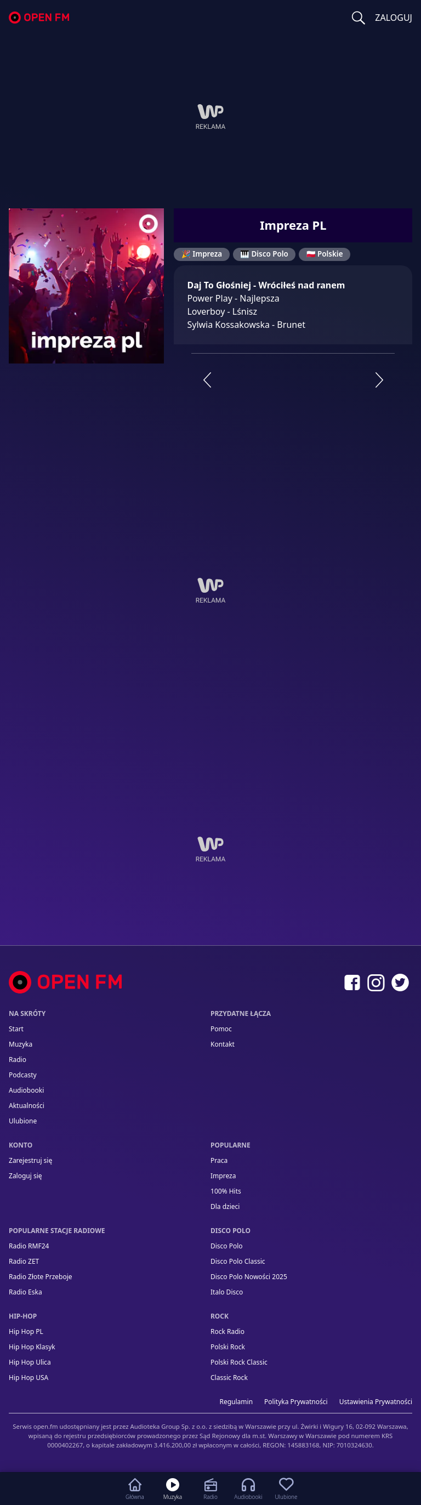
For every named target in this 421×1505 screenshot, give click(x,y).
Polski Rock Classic (239, 1362)
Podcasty (23, 1075)
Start (16, 1028)
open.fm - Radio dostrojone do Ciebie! (39, 18)
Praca (218, 1160)
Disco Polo (226, 1246)
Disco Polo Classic (237, 1261)
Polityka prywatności (296, 1401)
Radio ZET (24, 1261)
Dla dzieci (225, 1206)
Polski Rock (227, 1346)
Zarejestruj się (30, 1160)
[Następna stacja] (379, 379)
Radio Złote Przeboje (40, 1276)
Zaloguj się (25, 1175)
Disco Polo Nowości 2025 (248, 1276)
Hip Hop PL (26, 1331)
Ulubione (23, 1121)
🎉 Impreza (201, 254)
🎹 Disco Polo (264, 254)
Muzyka (20, 1044)
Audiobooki (26, 1090)
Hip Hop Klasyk (32, 1346)
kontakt (222, 1044)
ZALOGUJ (393, 18)
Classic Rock (229, 1377)
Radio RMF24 (29, 1246)
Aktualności (26, 1105)
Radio (17, 1059)
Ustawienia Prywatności (375, 1401)
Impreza (223, 1175)
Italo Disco (226, 1292)
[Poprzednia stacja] (206, 379)
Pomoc (221, 1028)
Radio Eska (25, 1292)
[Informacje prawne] (210, 1431)
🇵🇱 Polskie (324, 254)
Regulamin (236, 1401)
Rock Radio (227, 1331)
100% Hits (225, 1191)
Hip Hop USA (28, 1377)
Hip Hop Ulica (30, 1362)
